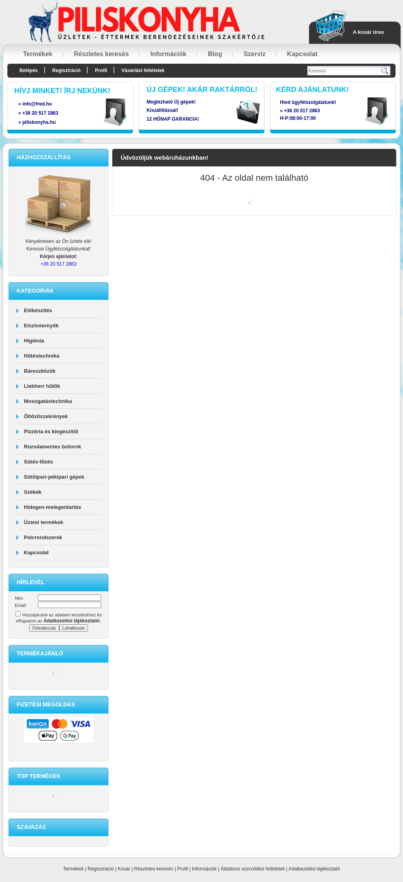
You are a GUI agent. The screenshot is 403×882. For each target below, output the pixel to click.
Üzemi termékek (43, 522)
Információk (204, 869)
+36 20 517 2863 (302, 110)
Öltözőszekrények (46, 416)
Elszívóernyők (41, 326)
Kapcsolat (36, 552)
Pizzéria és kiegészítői (51, 431)
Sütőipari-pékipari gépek (54, 477)
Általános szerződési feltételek (253, 869)
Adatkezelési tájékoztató (314, 869)
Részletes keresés (153, 869)
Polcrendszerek (43, 537)
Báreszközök (39, 371)
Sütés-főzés (38, 462)
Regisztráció (101, 869)
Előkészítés (38, 310)
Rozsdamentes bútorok (52, 447)
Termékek (73, 869)
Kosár (124, 869)
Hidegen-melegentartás (52, 507)
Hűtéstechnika (41, 356)
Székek (32, 492)
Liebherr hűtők (42, 386)
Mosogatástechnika (48, 401)
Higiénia (34, 341)
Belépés (29, 70)
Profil (182, 869)
